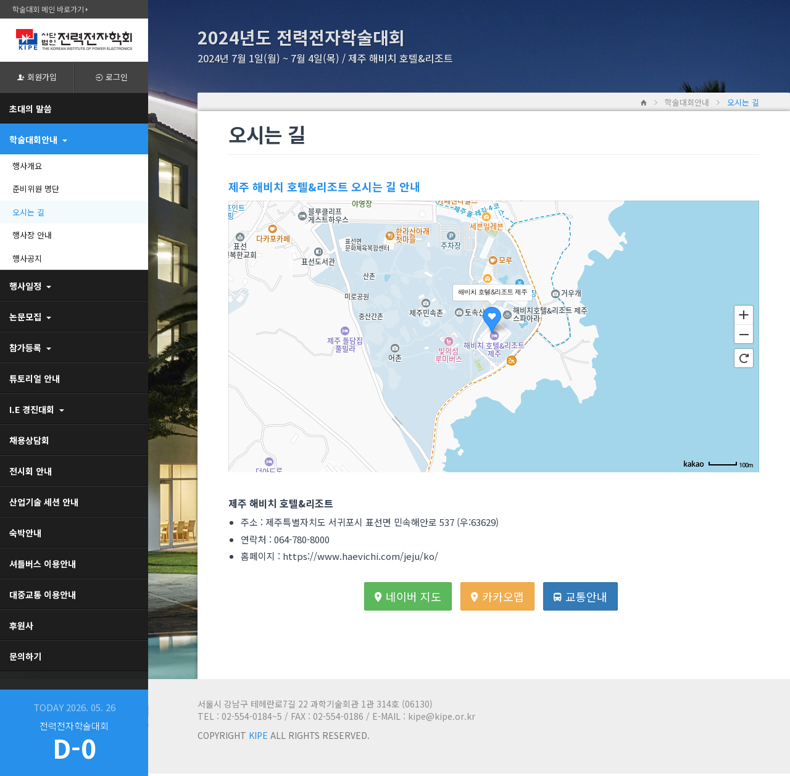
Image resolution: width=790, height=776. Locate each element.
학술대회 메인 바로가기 (50, 9)
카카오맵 (497, 596)
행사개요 (27, 166)
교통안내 (580, 596)
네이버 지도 (408, 596)
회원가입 (37, 77)
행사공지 (27, 258)
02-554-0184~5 (252, 716)
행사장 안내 (32, 235)
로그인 (112, 77)
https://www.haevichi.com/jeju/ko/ (360, 555)
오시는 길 (28, 212)
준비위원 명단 (35, 188)
